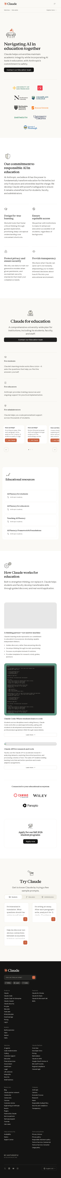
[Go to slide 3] (32, 449)
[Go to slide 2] (30, 449)
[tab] (13, 897)
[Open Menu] (55, 4)
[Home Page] (10, 3)
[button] (52, 10)
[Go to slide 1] (28, 449)
